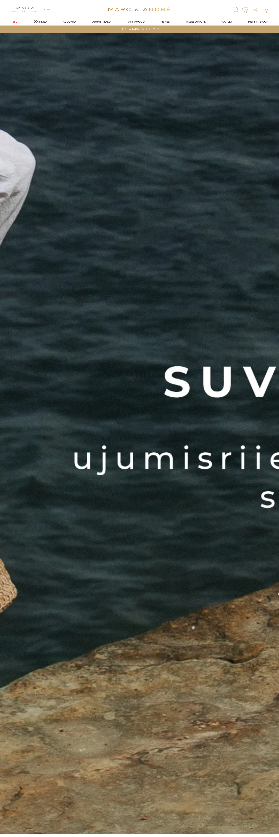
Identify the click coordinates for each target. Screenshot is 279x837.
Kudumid (69, 21)
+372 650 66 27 (23, 8)
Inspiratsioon (258, 21)
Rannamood (136, 21)
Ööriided (40, 21)
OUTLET (227, 21)
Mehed (165, 21)
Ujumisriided (101, 21)
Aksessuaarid (196, 21)
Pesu (14, 21)
